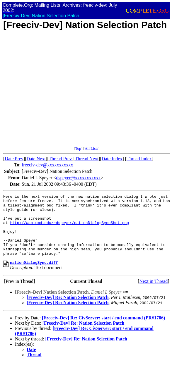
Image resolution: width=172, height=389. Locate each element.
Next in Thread (153, 294)
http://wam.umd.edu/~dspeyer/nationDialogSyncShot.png (69, 228)
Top (78, 148)
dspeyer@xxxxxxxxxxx (78, 177)
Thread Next (86, 158)
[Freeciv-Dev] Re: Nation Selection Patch (68, 310)
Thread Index (139, 158)
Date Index (112, 158)
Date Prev (14, 158)
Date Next (36, 158)
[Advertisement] (55, 91)
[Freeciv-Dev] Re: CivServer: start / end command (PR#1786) (103, 330)
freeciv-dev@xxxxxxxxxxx (47, 164)
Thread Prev (60, 158)
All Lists (91, 148)
